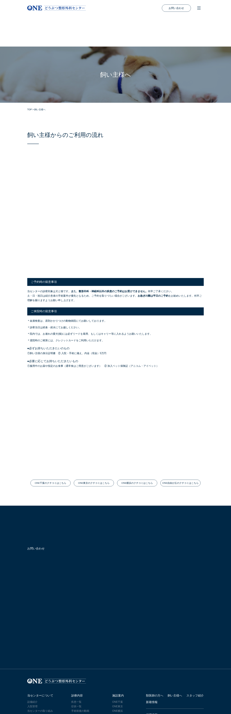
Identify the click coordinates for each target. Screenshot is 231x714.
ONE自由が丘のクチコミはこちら (180, 452)
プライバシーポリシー (64, 697)
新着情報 (152, 671)
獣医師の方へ (154, 665)
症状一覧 (76, 676)
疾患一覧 (76, 671)
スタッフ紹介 (195, 665)
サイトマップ (36, 697)
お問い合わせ (176, 8)
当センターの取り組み (40, 680)
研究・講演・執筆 (37, 685)
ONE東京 (117, 676)
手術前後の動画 (80, 680)
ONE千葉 (117, 671)
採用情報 (152, 684)
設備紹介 (32, 671)
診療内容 (77, 665)
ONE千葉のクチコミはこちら (50, 452)
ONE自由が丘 (120, 685)
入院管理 (32, 676)
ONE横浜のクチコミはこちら (137, 452)
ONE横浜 (117, 680)
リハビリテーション (82, 685)
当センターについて (40, 665)
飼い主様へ (175, 665)
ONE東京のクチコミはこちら (94, 452)
